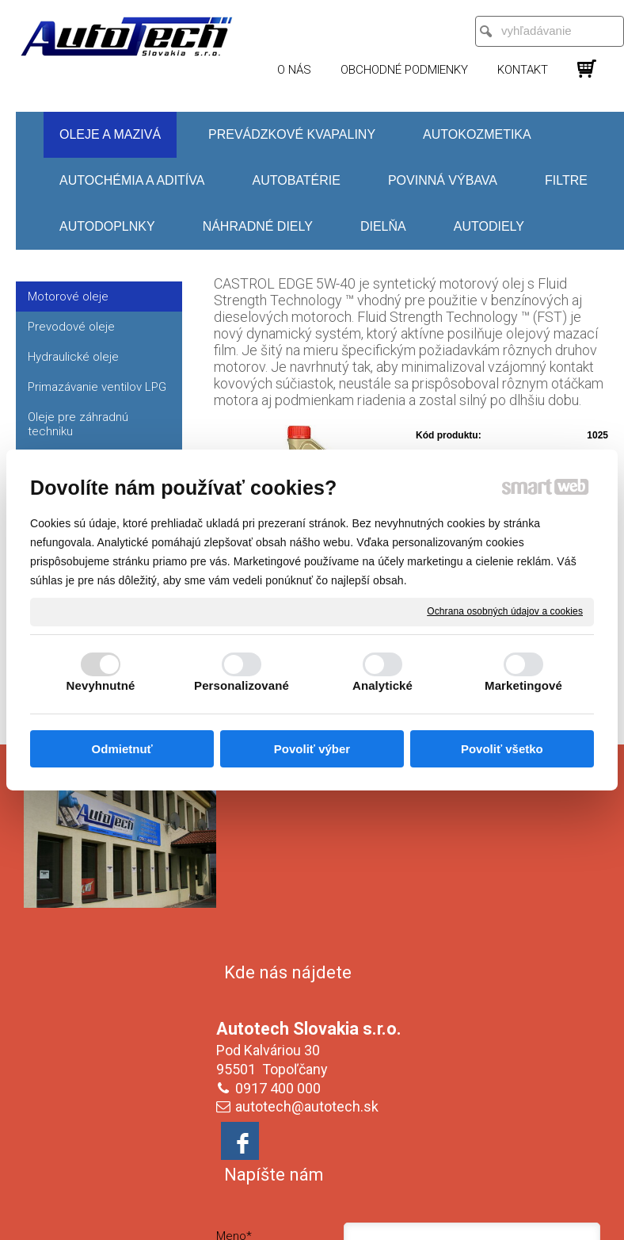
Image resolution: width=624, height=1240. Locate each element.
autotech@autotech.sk (310, 923)
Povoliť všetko (502, 749)
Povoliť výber (312, 749)
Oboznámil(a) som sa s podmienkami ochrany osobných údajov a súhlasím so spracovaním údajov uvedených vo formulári (512, 1063)
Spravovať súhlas (312, 1187)
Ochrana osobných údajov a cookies (505, 611)
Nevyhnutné (101, 685)
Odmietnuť (122, 749)
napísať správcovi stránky (334, 1174)
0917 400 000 (281, 905)
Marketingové (523, 685)
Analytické (382, 685)
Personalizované (241, 685)
